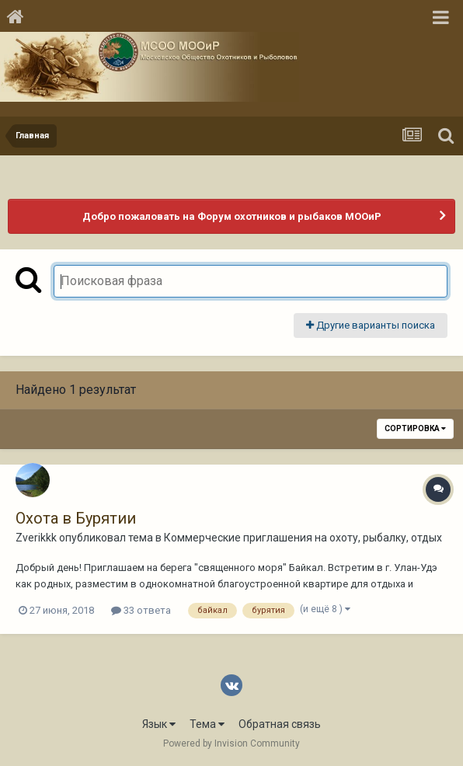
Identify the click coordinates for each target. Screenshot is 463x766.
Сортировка (415, 428)
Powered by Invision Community (231, 743)
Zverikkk (36, 537)
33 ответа (141, 610)
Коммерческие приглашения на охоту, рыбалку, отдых (303, 537)
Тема (207, 724)
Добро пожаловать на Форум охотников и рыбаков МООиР (231, 216)
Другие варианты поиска (370, 325)
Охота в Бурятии (76, 518)
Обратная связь (279, 724)
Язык (159, 724)
